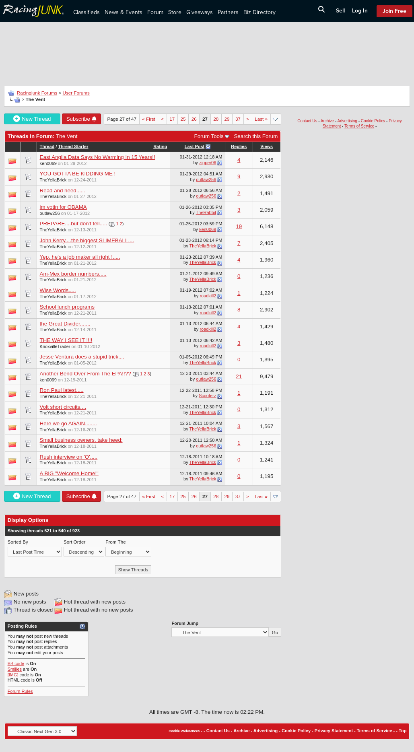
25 (182, 119)
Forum (155, 12)
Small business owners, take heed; (81, 440)
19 (239, 226)
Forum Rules (20, 691)
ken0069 (48, 163)
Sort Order (74, 541)
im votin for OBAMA (63, 207)
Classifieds (86, 12)
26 (194, 119)
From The (115, 541)
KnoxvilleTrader (55, 346)
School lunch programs (67, 307)
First (148, 119)
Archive (327, 121)
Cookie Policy (373, 121)
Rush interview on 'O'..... (69, 457)
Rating (160, 146)
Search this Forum (256, 136)
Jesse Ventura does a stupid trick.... (82, 357)
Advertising (347, 121)
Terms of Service (359, 126)
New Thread (32, 119)
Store (174, 12)
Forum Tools (209, 136)
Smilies (15, 669)
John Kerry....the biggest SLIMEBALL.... (87, 240)
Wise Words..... (58, 290)
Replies (239, 146)
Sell (340, 10)
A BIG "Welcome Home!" (69, 473)
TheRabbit (206, 212)
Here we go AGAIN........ (68, 423)
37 (238, 119)
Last (261, 119)
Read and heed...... (62, 190)
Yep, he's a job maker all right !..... (80, 257)
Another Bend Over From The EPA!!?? (85, 374)
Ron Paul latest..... (62, 390)
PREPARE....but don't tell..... (73, 223)
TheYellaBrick (53, 179)
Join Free (394, 11)
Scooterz (207, 395)
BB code (16, 663)
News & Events (123, 12)
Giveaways (199, 12)
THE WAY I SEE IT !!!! (66, 340)
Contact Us (307, 121)
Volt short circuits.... (63, 407)
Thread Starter (73, 146)
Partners (228, 12)
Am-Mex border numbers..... (73, 274)
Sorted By (18, 541)
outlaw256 (206, 179)
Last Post (194, 146)
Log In (360, 10)
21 (239, 376)
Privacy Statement (334, 730)
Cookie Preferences (184, 731)
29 (227, 119)
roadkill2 (208, 295)
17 (172, 119)
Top (402, 730)
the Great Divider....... (65, 324)
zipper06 (207, 162)
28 (215, 119)
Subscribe (81, 119)
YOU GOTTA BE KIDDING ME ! (78, 174)
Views (266, 146)
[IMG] (13, 674)
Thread (47, 146)
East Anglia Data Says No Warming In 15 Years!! (97, 157)
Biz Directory (259, 12)
